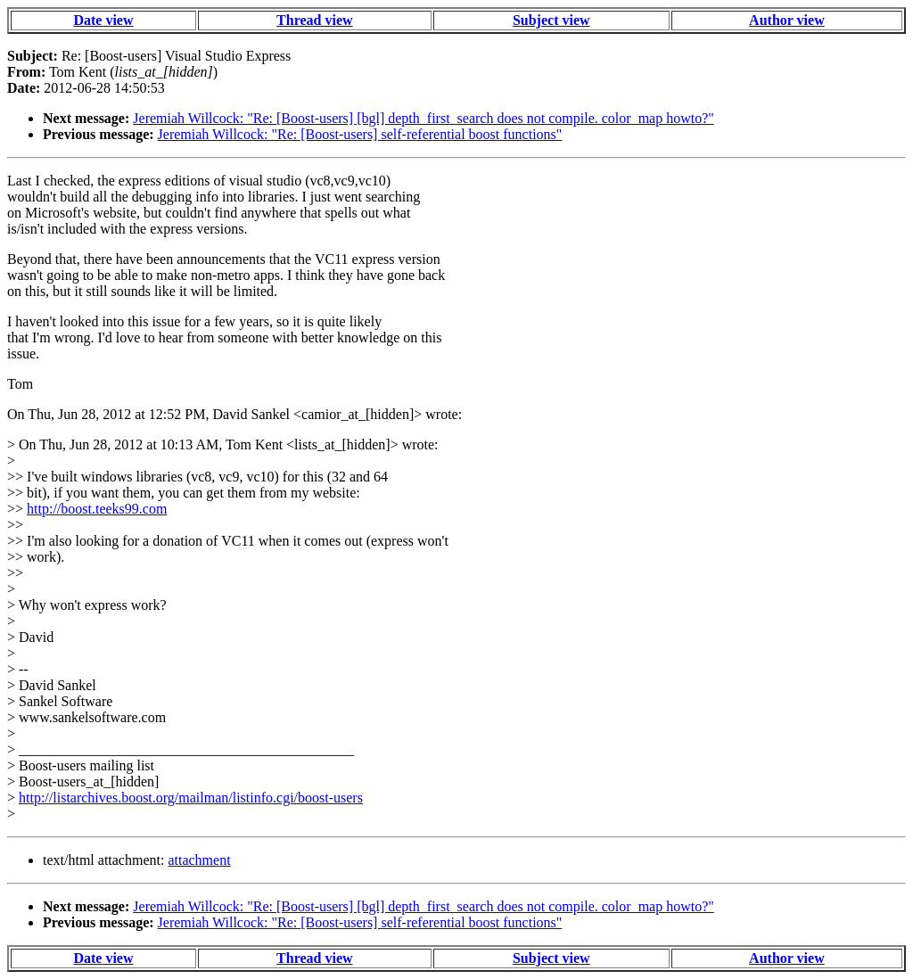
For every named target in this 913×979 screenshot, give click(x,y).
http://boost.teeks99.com (97, 508)
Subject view (551, 20)
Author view (787, 20)
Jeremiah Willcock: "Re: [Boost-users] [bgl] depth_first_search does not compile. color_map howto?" (423, 118)
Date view (103, 20)
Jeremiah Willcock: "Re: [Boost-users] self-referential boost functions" (360, 134)
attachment (199, 860)
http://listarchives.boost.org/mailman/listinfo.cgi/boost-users (191, 797)
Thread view (314, 20)
